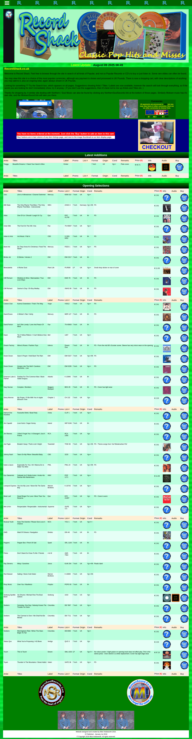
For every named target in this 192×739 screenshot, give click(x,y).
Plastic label (98, 564)
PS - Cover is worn (100, 496)
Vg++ (114, 164)
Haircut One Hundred (8, 414)
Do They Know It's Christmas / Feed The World (31, 248)
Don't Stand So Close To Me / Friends (30, 553)
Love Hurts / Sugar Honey (26, 423)
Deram (50, 652)
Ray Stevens (8, 564)
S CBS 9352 (67, 237)
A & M (50, 553)
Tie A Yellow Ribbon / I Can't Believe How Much (32, 336)
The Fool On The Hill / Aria (26, 226)
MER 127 (68, 314)
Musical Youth (8, 522)
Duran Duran (8, 356)
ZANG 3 (67, 205)
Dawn (6, 335)
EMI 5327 (68, 356)
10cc (5, 195)
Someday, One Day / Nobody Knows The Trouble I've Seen (31, 606)
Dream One (67, 346)
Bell (49, 335)
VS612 (67, 304)
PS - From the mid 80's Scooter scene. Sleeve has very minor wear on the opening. (123, 345)
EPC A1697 (67, 497)
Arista (50, 413)
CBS (49, 236)
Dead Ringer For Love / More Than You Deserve (31, 497)
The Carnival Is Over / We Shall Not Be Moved (31, 617)
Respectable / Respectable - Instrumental (32, 507)
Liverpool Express (10, 486)
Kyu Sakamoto (9, 475)
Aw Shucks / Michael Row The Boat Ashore (30, 596)
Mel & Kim (7, 507)
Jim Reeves (8, 434)
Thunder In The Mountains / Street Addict (32, 662)
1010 (66, 595)
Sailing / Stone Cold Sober (26, 574)
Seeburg (51, 595)
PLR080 (67, 268)
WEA (49, 205)
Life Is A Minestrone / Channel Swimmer (31, 195)
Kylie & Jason (8, 465)
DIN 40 (67, 532)
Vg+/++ (89, 522)
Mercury (50, 195)
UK (104, 164)
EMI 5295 (68, 366)
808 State (7, 205)
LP (74, 268)
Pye (49, 226)
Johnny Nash (8, 454)
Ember (66, 164)
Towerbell (51, 444)
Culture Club (8, 304)
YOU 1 (67, 522)
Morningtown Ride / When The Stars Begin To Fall (30, 632)
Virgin (50, 304)
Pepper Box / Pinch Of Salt (26, 543)
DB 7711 (68, 616)
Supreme (51, 507)
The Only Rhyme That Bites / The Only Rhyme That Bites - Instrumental (31, 206)
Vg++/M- (90, 205)
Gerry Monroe (8, 398)
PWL (49, 465)
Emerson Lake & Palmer (9, 378)
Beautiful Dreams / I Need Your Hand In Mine (29, 164)
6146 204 (68, 564)
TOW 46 (68, 444)
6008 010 (68, 195)
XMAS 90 (68, 288)
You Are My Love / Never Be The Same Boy (31, 487)
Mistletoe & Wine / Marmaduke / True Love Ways (30, 279)
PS (95, 205)
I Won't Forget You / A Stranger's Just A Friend (31, 434)
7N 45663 (68, 325)
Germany (83, 205)
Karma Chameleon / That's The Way (30, 304)
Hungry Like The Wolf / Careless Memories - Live (28, 367)
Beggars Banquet (51, 388)
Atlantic (50, 377)
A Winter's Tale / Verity (25, 314)
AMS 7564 (66, 554)
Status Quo (8, 641)
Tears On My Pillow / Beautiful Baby (30, 454)
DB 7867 (68, 605)
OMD (5, 532)
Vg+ (88, 398)
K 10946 (68, 377)
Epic (49, 215)
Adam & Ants (8, 236)
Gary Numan (8, 387)
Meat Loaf (7, 496)
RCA (49, 434)
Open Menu (7, 3)
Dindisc (50, 532)
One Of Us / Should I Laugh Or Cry (29, 215)
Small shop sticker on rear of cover (106, 268)
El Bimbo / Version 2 (24, 257)
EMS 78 (67, 278)
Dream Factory (9, 345)
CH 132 (67, 398)
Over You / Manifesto (24, 584)
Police (6, 553)
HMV (49, 475)
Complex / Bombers (24, 387)
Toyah (6, 662)
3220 (66, 454)
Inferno (50, 345)
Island (50, 423)
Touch (6, 652)
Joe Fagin (7, 444)
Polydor (50, 584)
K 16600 (68, 574)
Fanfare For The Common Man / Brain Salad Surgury (30, 378)
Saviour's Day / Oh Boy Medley (28, 288)
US (81, 595)
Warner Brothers (51, 487)
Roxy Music (8, 584)
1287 (66, 335)
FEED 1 (67, 247)
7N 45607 (68, 226)
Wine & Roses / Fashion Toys (27, 345)
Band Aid (7, 247)
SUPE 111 (67, 507)
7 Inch (94, 164)
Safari (50, 662)
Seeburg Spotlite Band (9, 596)
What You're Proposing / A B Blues (29, 641)
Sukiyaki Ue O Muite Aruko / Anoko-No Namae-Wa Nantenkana (31, 476)
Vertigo (50, 641)
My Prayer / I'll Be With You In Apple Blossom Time (30, 398)
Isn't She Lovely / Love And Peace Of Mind (30, 325)
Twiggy (6, 164)
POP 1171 (66, 476)
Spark (50, 543)
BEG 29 (67, 387)
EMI (49, 257)
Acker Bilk (7, 226)
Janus (50, 564)
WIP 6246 (68, 423)
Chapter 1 (51, 398)
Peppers (7, 543)
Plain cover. (125, 164)
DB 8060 (68, 631)
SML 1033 (68, 652)
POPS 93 (68, 584)
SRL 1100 (68, 543)
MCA (49, 522)
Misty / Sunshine (23, 564)
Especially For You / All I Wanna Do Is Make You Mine (30, 466)
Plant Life (51, 268)
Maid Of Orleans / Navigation (27, 532)
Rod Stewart (8, 574)
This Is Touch (22, 652)
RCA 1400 (66, 434)
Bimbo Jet (7, 257)
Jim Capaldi (8, 423)
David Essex (8, 314)
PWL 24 (67, 465)
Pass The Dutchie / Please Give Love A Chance (31, 523)
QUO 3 (67, 641)
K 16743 (68, 486)
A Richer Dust (22, 268)
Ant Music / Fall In (23, 236)
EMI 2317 (68, 257)
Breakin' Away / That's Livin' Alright (29, 444)
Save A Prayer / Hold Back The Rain (30, 356)
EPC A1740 (67, 216)
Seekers (6, 605)
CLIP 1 (67, 413)
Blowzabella (8, 268)
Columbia (51, 605)
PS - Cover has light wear (103, 387)
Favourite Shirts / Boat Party (27, 413)
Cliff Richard (8, 278)
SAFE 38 (68, 662)
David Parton (8, 325)
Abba (5, 215)
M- (88, 215)
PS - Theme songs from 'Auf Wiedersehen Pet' (110, 444)
